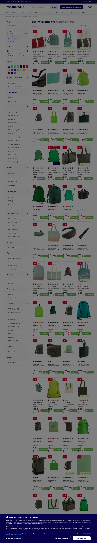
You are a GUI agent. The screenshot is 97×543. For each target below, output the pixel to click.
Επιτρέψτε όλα (81, 538)
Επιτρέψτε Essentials (61, 538)
